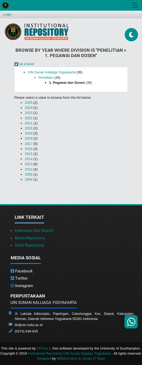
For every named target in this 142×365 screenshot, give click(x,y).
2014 (28, 159)
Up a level (26, 64)
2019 (28, 133)
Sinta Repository (29, 245)
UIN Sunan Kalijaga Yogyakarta (51, 72)
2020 (28, 128)
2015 (28, 154)
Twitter (19, 278)
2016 (28, 149)
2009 (28, 174)
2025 (28, 103)
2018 (28, 138)
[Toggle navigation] (134, 5)
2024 (28, 108)
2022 (28, 118)
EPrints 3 (44, 348)
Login (7, 14)
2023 (28, 113)
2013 (28, 164)
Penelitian (45, 78)
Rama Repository (30, 238)
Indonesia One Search (34, 230)
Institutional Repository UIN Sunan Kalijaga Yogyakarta (70, 353)
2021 (28, 123)
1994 (28, 179)
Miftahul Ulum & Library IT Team (81, 358)
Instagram (22, 285)
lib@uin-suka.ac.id (29, 325)
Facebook (22, 271)
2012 (28, 169)
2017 (28, 144)
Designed (44, 358)
